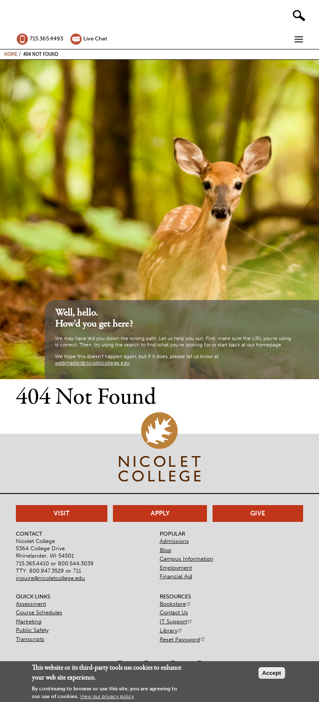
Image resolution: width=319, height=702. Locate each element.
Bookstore (175, 604)
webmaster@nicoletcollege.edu (92, 363)
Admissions (174, 541)
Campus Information (186, 558)
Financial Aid (176, 576)
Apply (160, 513)
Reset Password (183, 639)
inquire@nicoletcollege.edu (50, 578)
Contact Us (174, 612)
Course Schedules (39, 612)
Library (171, 630)
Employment (176, 567)
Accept (271, 673)
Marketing (29, 621)
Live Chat (95, 38)
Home (11, 53)
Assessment (31, 604)
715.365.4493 (46, 38)
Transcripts (30, 639)
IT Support (176, 621)
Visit (62, 513)
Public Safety (32, 630)
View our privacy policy (107, 696)
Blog (165, 550)
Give (257, 513)
